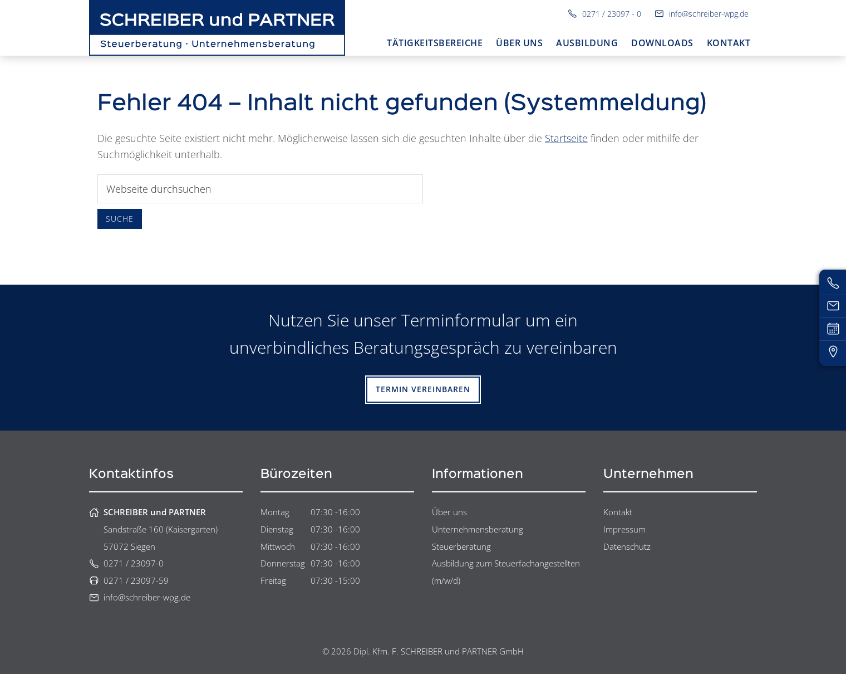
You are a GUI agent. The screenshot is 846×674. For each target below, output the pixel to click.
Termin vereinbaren (423, 389)
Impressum (624, 529)
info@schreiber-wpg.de (702, 13)
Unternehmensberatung (477, 529)
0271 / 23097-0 (126, 563)
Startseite (566, 138)
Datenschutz (627, 546)
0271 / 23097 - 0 (604, 13)
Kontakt (617, 511)
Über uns (449, 511)
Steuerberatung (461, 546)
